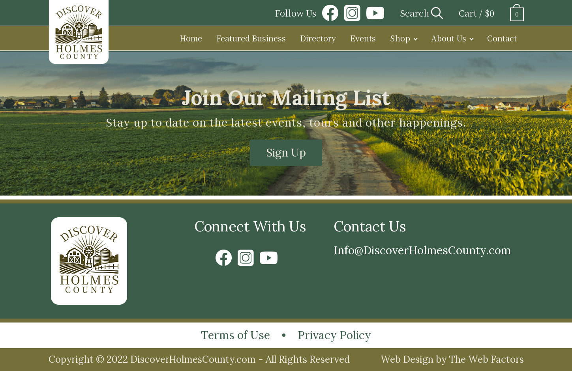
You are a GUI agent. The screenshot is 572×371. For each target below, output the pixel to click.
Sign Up (286, 152)
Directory (318, 38)
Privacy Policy (334, 335)
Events (363, 38)
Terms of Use (235, 335)
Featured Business (251, 38)
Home (191, 38)
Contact (502, 38)
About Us (448, 38)
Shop (400, 38)
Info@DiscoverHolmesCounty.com (422, 250)
